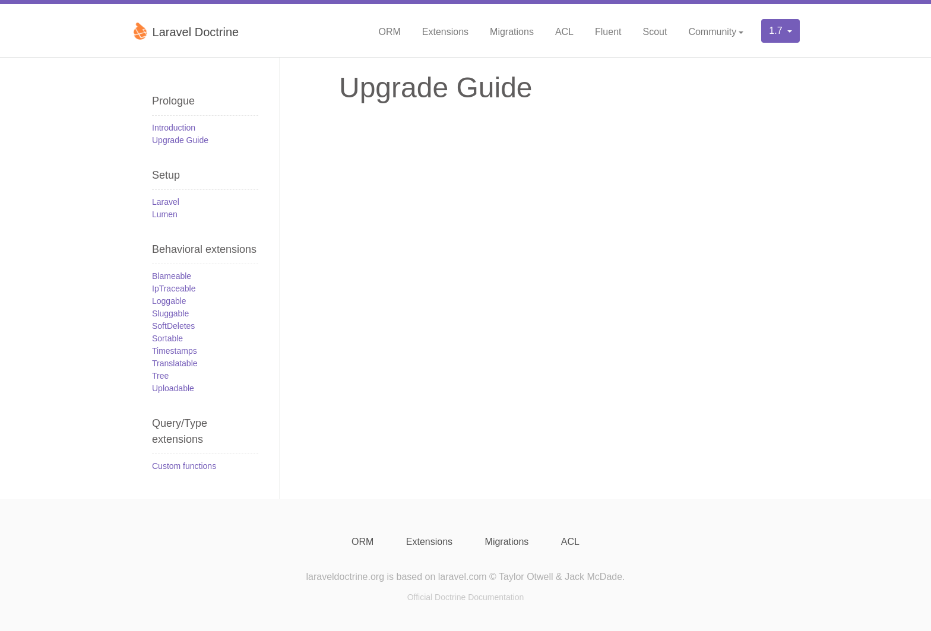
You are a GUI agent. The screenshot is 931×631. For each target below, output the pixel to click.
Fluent (608, 32)
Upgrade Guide (180, 140)
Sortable (167, 338)
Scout (654, 32)
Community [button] (712, 32)
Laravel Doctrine (185, 31)
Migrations (512, 32)
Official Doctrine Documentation (465, 597)
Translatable (175, 363)
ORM (389, 32)
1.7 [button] (777, 31)
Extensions (445, 32)
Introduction (173, 127)
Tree (160, 375)
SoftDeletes (173, 326)
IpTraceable (173, 288)
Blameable (171, 276)
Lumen (165, 214)
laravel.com (462, 577)
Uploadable (173, 388)
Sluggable (170, 313)
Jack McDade (593, 577)
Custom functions (184, 466)
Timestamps (174, 351)
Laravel (165, 202)
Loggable (169, 301)
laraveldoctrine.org (345, 577)
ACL (564, 32)
